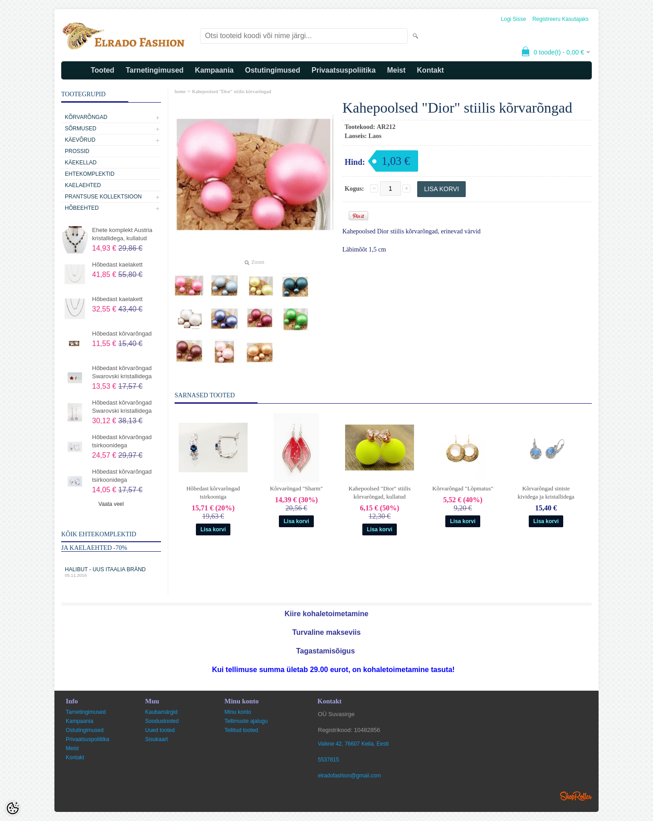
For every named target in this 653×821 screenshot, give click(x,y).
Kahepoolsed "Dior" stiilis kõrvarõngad (231, 91)
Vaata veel (111, 504)
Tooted (102, 70)
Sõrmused (80, 128)
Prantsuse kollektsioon (103, 196)
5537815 (328, 760)
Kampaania (214, 70)
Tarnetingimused (155, 70)
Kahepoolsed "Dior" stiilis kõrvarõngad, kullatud (380, 492)
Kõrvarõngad (86, 117)
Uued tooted (160, 730)
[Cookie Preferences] (13, 808)
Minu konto (237, 712)
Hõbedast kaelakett (117, 264)
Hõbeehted (82, 208)
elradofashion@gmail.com (349, 775)
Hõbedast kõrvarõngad (122, 333)
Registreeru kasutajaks (560, 19)
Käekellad (81, 162)
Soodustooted (162, 721)
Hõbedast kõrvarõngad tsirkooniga (213, 492)
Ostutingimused (272, 70)
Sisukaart (156, 739)
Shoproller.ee (576, 796)
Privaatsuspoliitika (343, 70)
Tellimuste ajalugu (246, 721)
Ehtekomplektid (89, 174)
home (180, 91)
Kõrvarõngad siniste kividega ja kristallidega (546, 492)
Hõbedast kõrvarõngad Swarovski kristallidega (122, 372)
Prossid (77, 151)
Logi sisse (513, 19)
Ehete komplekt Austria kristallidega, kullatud (122, 234)
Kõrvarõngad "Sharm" (296, 488)
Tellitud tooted (241, 730)
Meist (396, 70)
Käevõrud (80, 140)
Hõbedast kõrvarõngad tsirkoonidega (122, 441)
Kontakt (430, 70)
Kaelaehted (83, 185)
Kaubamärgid (161, 712)
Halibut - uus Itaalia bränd (111, 572)
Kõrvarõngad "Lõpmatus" (462, 488)
